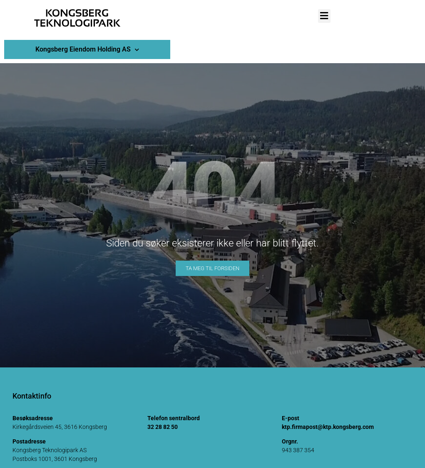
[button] (324, 16)
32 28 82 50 (162, 427)
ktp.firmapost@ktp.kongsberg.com (328, 427)
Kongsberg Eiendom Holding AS (87, 49)
